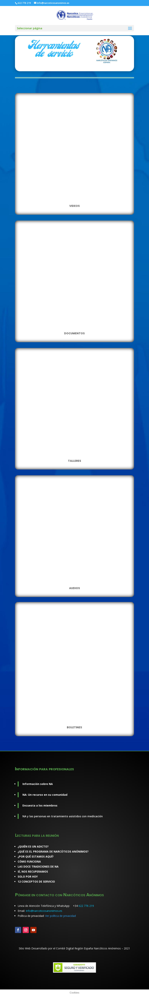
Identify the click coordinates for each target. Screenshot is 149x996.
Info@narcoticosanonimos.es (44, 911)
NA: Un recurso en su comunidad (44, 794)
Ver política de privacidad (60, 916)
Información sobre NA (37, 784)
